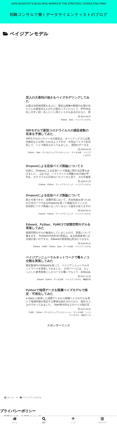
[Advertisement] (58, 64)
